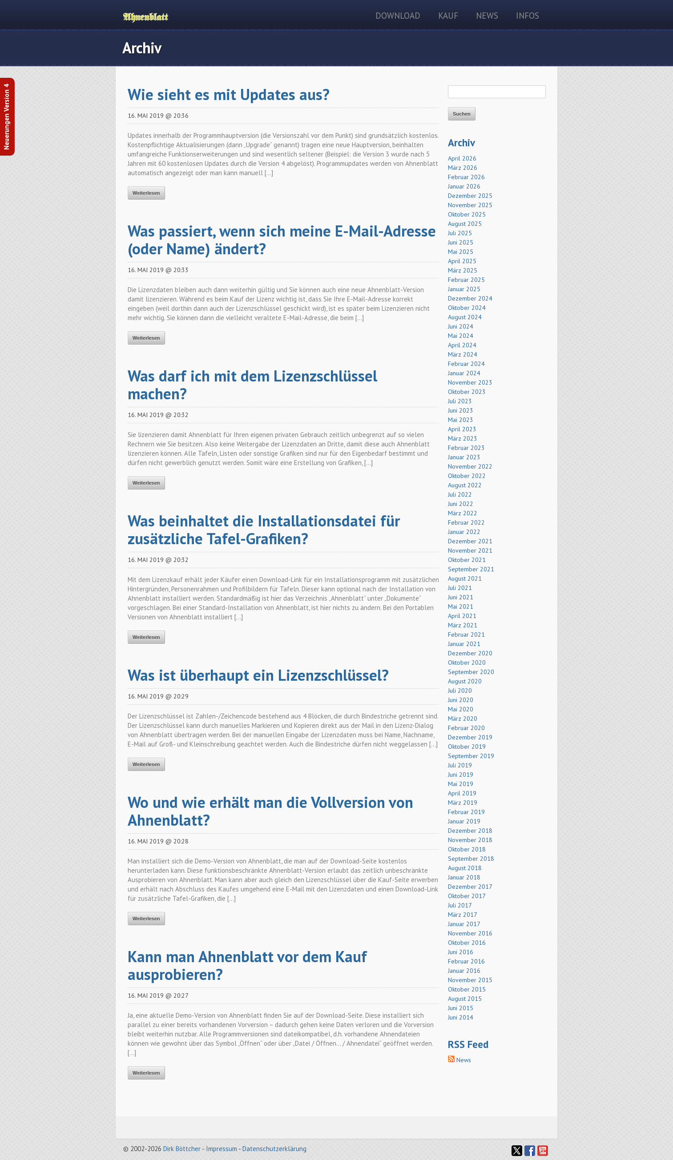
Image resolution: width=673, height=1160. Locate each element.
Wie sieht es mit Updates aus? (229, 94)
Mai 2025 (460, 252)
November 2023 (470, 382)
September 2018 (471, 859)
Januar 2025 (464, 289)
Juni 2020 (460, 700)
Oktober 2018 (467, 849)
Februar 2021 (466, 634)
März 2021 (462, 625)
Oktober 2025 (467, 214)
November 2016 (470, 933)
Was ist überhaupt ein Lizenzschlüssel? (258, 675)
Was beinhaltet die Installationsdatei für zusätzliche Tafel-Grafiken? (264, 529)
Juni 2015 (460, 1008)
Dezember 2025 (470, 196)
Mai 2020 (460, 709)
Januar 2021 (464, 644)
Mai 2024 (460, 336)
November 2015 (470, 980)
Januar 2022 (464, 532)
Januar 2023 (464, 457)
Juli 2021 (460, 588)
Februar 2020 (466, 728)
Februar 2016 (466, 961)
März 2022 (462, 513)
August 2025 (465, 224)
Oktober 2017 (467, 896)
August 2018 (465, 868)
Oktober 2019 (467, 747)
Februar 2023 (466, 448)
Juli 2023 (460, 401)
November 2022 (470, 466)
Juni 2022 (460, 504)
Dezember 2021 (470, 541)
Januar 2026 (464, 186)
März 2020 (462, 718)
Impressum (221, 1148)
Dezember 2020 (470, 653)
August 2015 (465, 999)
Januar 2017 (464, 924)
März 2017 (462, 915)
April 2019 (462, 793)
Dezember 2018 (470, 831)
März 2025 (462, 270)
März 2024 (462, 354)
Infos (527, 15)
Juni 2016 (460, 952)
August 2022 (465, 485)
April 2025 (462, 261)
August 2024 (465, 317)
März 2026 (462, 168)
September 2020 (471, 672)
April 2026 (462, 158)
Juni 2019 (460, 775)
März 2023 (462, 438)
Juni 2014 (460, 1017)
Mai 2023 (460, 420)
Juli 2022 (460, 494)
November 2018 (470, 840)
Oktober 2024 (467, 308)
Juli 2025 (460, 233)
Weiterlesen (146, 193)
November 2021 (470, 550)
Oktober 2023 (467, 392)
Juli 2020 (460, 690)
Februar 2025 (466, 280)
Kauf (448, 15)
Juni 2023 (460, 410)
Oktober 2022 (467, 476)
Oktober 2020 (467, 662)
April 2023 (462, 429)
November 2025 (470, 205)
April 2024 (462, 345)
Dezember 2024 (470, 298)
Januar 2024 (464, 373)
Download (397, 15)
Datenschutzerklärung (274, 1148)
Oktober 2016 (467, 943)
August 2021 (465, 578)
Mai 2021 (460, 606)
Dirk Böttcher (182, 1148)
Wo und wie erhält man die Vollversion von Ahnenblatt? (270, 811)
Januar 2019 (464, 821)
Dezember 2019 (470, 737)
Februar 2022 (466, 522)
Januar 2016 (464, 971)
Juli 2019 (460, 765)
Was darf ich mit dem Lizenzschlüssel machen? (252, 384)
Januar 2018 (464, 877)
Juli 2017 (460, 905)
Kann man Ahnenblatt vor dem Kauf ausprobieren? (247, 965)
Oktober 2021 (467, 560)
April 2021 (462, 616)
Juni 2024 (460, 326)
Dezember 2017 (470, 887)
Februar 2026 (466, 177)
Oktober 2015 (467, 989)
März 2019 (462, 803)
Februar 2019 (466, 812)
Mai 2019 (460, 784)
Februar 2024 (466, 364)
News (487, 15)
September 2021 (471, 569)
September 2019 (471, 756)
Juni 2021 (460, 597)
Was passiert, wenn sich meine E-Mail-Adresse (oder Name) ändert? (282, 240)
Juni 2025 (460, 242)
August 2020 (465, 681)
